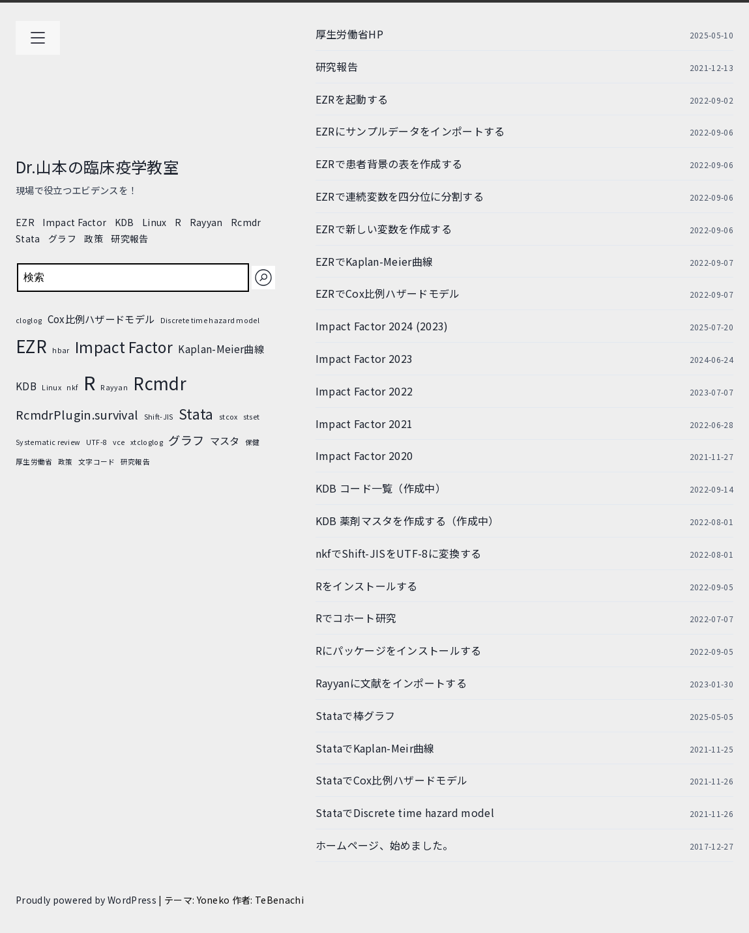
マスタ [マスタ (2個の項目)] (225, 440)
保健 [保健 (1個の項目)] (252, 442)
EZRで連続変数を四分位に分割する (400, 196)
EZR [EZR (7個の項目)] (31, 346)
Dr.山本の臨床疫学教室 (97, 166)
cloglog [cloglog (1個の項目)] (29, 320)
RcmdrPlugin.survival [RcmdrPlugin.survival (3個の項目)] (77, 414)
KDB (124, 222)
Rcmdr (246, 222)
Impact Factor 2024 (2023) (382, 326)
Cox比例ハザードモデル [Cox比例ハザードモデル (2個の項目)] (101, 318)
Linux (154, 222)
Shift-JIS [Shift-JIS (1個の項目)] (158, 417)
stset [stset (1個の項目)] (251, 417)
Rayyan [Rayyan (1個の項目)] (114, 387)
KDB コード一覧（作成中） (381, 488)
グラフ (62, 238)
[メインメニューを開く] (38, 38)
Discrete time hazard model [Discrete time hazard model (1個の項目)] (209, 320)
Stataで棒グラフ (356, 715)
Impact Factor (74, 222)
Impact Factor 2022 (364, 391)
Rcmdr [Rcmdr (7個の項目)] (159, 383)
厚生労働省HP (349, 34)
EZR (25, 222)
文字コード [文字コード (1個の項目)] (96, 461)
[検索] (263, 277)
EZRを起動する (352, 99)
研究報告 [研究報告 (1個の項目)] (135, 461)
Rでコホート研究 (356, 617)
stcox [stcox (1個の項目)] (228, 417)
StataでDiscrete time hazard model (405, 812)
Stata (28, 238)
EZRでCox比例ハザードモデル (388, 293)
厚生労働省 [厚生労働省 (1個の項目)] (34, 461)
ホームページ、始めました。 (385, 845)
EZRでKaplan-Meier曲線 (374, 261)
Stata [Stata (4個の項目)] (196, 413)
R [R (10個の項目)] (89, 381)
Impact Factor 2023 (364, 358)
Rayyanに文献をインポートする (391, 683)
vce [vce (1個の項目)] (119, 442)
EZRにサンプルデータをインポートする (410, 131)
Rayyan (206, 222)
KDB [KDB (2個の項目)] (26, 386)
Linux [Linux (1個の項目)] (51, 387)
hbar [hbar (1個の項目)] (60, 350)
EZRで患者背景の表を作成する (389, 163)
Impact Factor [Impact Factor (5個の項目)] (124, 347)
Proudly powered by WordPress (87, 899)
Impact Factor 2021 (364, 423)
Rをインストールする (367, 586)
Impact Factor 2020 (364, 455)
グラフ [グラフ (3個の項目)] (186, 439)
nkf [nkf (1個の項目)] (72, 387)
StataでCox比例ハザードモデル (392, 780)
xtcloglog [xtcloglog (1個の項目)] (146, 442)
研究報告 (129, 238)
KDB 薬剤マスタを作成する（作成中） (407, 520)
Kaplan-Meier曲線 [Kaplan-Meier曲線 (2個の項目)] (220, 348)
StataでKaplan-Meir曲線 (375, 748)
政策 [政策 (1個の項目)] (65, 461)
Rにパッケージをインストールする (399, 650)
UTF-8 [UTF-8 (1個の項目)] (97, 442)
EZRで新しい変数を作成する (384, 229)
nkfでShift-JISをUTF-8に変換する (399, 553)
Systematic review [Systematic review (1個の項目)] (48, 442)
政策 (93, 238)
